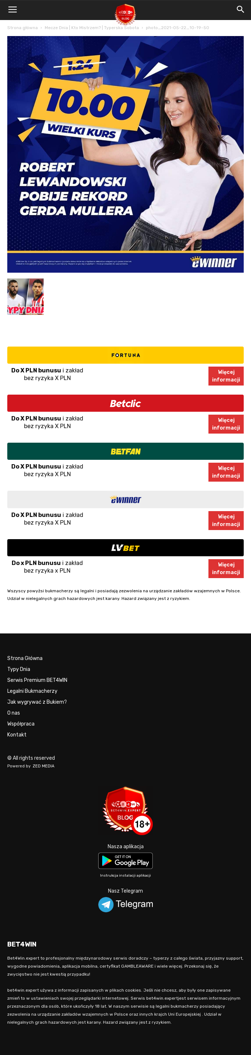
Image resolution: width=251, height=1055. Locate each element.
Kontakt (17, 735)
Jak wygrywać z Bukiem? (37, 702)
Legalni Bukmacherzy (32, 691)
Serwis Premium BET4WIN (37, 680)
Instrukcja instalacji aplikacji (125, 875)
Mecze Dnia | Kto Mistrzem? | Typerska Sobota (92, 27)
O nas (13, 713)
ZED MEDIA (44, 766)
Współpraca (21, 724)
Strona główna (22, 27)
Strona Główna (25, 658)
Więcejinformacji (226, 376)
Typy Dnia (18, 669)
